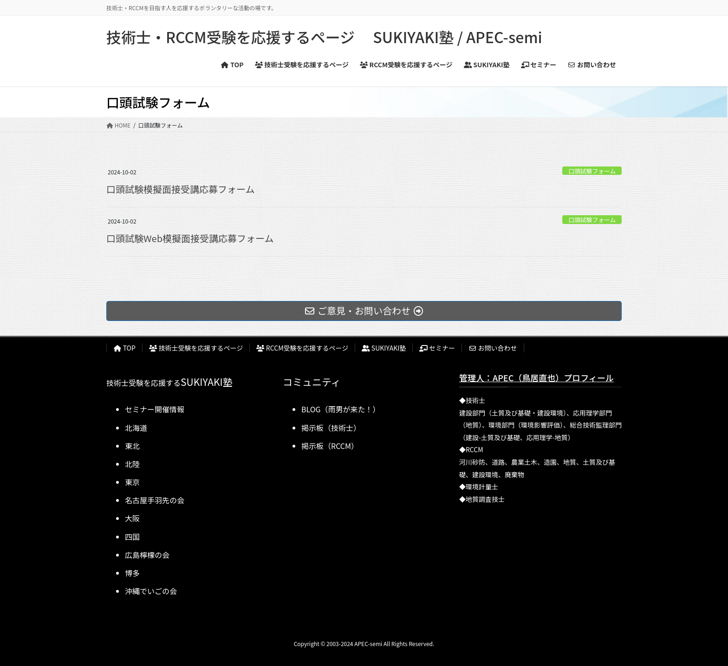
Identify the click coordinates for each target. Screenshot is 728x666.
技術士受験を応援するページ (196, 347)
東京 (132, 481)
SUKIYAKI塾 (384, 347)
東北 (132, 445)
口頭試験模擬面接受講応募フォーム (180, 189)
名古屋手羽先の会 (154, 500)
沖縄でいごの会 (151, 590)
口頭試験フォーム (592, 170)
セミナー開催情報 (154, 409)
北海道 (136, 427)
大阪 (132, 518)
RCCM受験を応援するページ (302, 347)
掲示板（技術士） (331, 427)
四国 (132, 536)
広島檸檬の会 (147, 554)
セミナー (437, 347)
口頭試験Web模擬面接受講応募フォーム (189, 238)
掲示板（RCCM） (329, 445)
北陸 (132, 463)
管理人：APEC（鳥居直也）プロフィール (536, 377)
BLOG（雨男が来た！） (340, 409)
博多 (132, 572)
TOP (124, 347)
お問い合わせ (492, 347)
